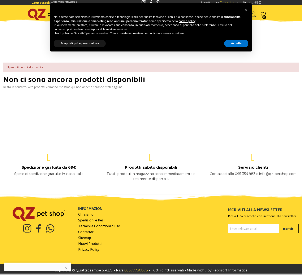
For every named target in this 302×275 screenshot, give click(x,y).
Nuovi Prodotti (90, 243)
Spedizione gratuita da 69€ (49, 167)
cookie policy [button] (187, 21)
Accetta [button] (236, 43)
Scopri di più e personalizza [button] (79, 43)
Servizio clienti (253, 167)
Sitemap (84, 237)
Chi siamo (86, 214)
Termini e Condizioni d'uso (99, 226)
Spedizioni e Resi (91, 220)
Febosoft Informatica (229, 270)
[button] (246, 10)
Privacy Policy (88, 249)
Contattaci (86, 232)
